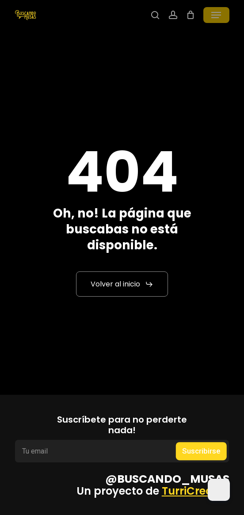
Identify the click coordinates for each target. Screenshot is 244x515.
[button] (216, 15)
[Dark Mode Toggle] (219, 490)
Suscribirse (201, 450)
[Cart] (190, 15)
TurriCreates (195, 491)
